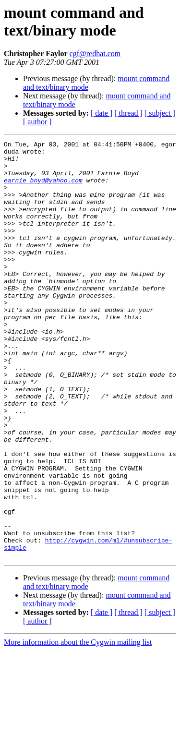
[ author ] (37, 122)
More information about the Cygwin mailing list (78, 726)
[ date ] (101, 113)
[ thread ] (128, 113)
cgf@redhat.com (95, 53)
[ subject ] (159, 113)
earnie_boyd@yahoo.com (43, 188)
